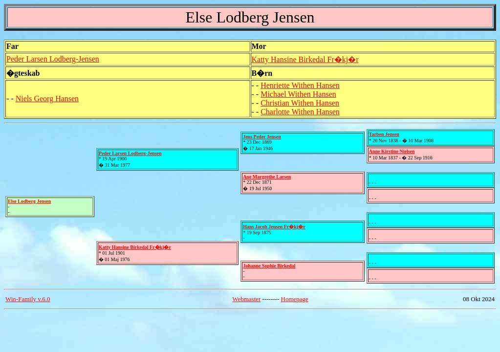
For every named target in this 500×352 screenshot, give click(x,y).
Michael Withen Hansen (298, 94)
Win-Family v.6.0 (27, 299)
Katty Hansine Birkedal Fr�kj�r (305, 59)
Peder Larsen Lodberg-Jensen (52, 59)
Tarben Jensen (384, 134)
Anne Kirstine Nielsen (392, 151)
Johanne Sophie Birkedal (269, 265)
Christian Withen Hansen (300, 103)
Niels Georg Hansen (47, 98)
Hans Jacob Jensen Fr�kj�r (274, 226)
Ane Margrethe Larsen (267, 176)
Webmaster (246, 299)
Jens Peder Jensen (262, 136)
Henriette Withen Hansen (300, 85)
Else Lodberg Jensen (29, 201)
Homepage (294, 299)
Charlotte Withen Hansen (300, 112)
